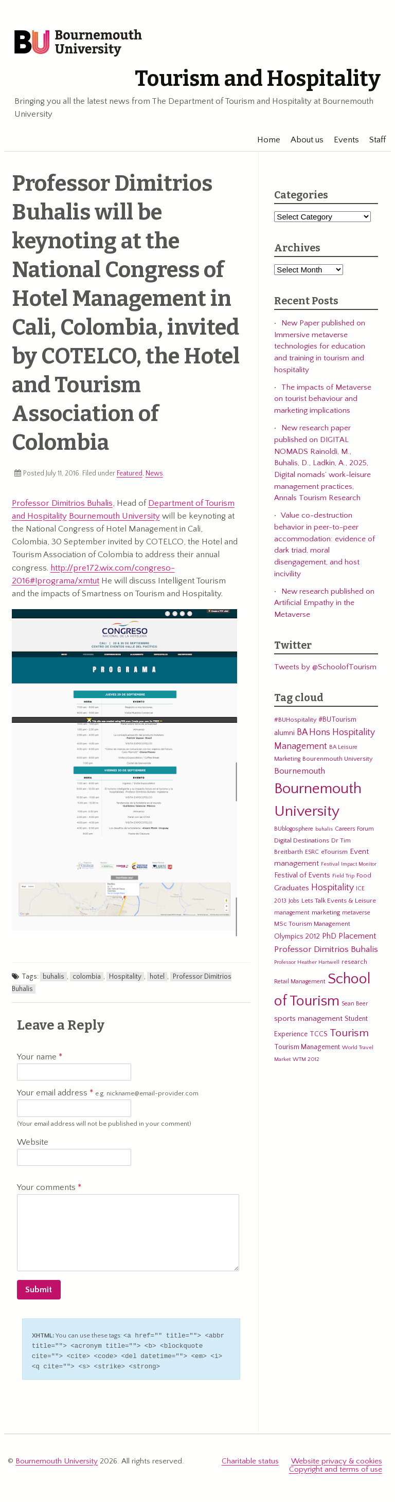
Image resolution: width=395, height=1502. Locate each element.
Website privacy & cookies (336, 1459)
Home (263, 139)
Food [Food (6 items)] (363, 875)
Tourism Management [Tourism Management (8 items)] (307, 1047)
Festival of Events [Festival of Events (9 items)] (302, 875)
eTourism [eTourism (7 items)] (334, 851)
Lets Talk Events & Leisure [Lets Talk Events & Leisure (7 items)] (338, 900)
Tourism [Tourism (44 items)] (349, 1033)
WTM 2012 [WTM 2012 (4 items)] (306, 1059)
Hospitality (125, 976)
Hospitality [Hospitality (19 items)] (332, 888)
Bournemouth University (79, 43)
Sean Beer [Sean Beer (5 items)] (355, 1003)
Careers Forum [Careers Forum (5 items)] (354, 829)
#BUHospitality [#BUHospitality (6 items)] (295, 720)
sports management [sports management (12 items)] (308, 1018)
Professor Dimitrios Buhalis (62, 503)
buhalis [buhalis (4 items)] (324, 829)
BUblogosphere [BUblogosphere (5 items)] (293, 829)
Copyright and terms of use (335, 1466)
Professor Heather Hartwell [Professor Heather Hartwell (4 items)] (306, 962)
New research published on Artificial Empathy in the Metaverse (324, 603)
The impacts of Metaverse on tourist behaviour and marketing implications (322, 399)
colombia (87, 976)
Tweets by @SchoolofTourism (325, 667)
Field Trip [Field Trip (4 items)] (343, 876)
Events (341, 139)
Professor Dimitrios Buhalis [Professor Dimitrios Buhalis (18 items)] (326, 949)
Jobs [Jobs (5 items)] (294, 900)
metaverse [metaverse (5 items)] (356, 912)
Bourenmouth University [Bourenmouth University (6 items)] (337, 758)
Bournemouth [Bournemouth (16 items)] (299, 771)
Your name (39, 1056)
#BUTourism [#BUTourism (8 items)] (337, 720)
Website (32, 1142)
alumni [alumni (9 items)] (284, 733)
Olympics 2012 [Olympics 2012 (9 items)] (297, 936)
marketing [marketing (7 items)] (326, 912)
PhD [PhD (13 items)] (329, 936)
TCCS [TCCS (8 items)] (319, 1034)
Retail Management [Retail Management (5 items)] (300, 981)
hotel (157, 976)
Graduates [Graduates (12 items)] (291, 888)
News (154, 473)
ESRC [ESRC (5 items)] (312, 852)
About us (301, 139)
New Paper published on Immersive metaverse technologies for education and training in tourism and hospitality (319, 346)
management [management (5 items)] (292, 912)
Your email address (108, 1093)
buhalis (53, 976)
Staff (372, 139)
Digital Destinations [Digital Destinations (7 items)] (301, 840)
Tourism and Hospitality (256, 79)
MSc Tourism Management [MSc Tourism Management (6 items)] (312, 923)
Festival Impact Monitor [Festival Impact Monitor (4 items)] (348, 864)
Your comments (49, 1187)
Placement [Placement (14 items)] (357, 936)
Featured (129, 473)
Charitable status (250, 1459)
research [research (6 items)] (354, 961)
